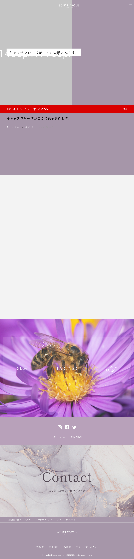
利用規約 (53, 547)
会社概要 (39, 547)
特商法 (67, 547)
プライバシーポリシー (88, 547)
